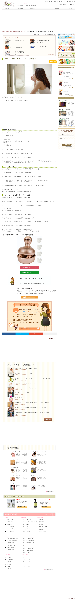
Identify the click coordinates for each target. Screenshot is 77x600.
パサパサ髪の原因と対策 (11, 540)
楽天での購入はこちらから (29, 267)
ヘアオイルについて (36, 467)
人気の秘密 (8, 561)
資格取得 (8, 566)
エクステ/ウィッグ (10, 533)
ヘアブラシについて (15, 475)
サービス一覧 (69, 8)
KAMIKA (18, 499)
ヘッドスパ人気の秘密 (62, 4)
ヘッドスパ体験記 (42, 531)
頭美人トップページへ (49, 569)
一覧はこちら (50, 54)
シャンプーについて (15, 451)
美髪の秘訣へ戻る (50, 491)
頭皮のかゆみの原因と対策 (28, 542)
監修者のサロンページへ (29, 297)
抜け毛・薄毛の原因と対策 (11, 538)
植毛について (9, 551)
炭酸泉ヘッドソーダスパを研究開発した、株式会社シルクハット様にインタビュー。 (68, 75)
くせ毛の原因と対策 (10, 545)
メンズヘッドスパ (26, 559)
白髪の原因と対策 (10, 547)
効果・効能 (8, 557)
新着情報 (57, 8)
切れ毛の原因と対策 (10, 544)
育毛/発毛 (41, 529)
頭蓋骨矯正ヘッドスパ (27, 562)
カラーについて (35, 459)
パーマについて (14, 467)
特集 (45, 8)
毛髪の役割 (41, 521)
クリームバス (25, 557)
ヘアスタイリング (35, 483)
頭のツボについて (26, 552)
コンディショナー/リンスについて (39, 451)
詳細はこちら (71, 78)
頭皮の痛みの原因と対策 (28, 550)
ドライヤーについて (10, 529)
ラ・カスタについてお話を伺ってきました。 (68, 93)
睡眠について (9, 522)
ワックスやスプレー (10, 526)
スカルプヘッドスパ (27, 561)
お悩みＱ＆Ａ (9, 568)
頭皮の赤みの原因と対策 (28, 548)
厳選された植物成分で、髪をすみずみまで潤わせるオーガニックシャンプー (45, 503)
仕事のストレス (9, 519)
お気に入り (53, 61)
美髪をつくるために (43, 526)
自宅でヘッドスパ (10, 559)
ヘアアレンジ (32, 8)
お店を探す (7, 8)
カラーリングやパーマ (11, 528)
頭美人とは (72, 4)
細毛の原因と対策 (10, 542)
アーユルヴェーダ (26, 566)
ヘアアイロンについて (11, 531)
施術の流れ (8, 564)
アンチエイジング (35, 475)
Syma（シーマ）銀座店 (64, 118)
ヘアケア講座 (20, 8)
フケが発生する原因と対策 (28, 540)
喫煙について (9, 524)
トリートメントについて (16, 459)
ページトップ (53, 338)
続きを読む (68, 106)
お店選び (8, 562)
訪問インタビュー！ (67, 72)
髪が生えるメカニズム (43, 522)
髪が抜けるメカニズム (43, 524)
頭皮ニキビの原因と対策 (28, 538)
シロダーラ (25, 564)
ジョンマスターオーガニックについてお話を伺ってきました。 (68, 85)
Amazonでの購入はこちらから (29, 272)
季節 (7, 535)
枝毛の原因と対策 (10, 549)
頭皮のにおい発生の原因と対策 (29, 547)
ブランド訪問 (65, 82)
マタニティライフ (42, 528)
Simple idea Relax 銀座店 (64, 109)
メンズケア (13, 483)
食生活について (9, 521)
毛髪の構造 (41, 519)
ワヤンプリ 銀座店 (63, 100)
